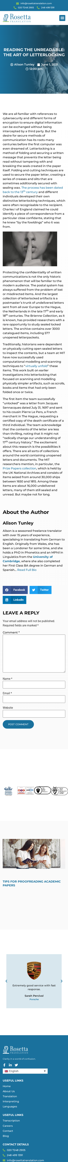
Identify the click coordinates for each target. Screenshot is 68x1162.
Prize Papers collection (19, 468)
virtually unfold (36, 366)
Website (8, 707)
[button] (62, 18)
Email (7, 693)
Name (7, 678)
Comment (11, 632)
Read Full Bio (26, 570)
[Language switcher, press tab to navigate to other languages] (25, 1071)
